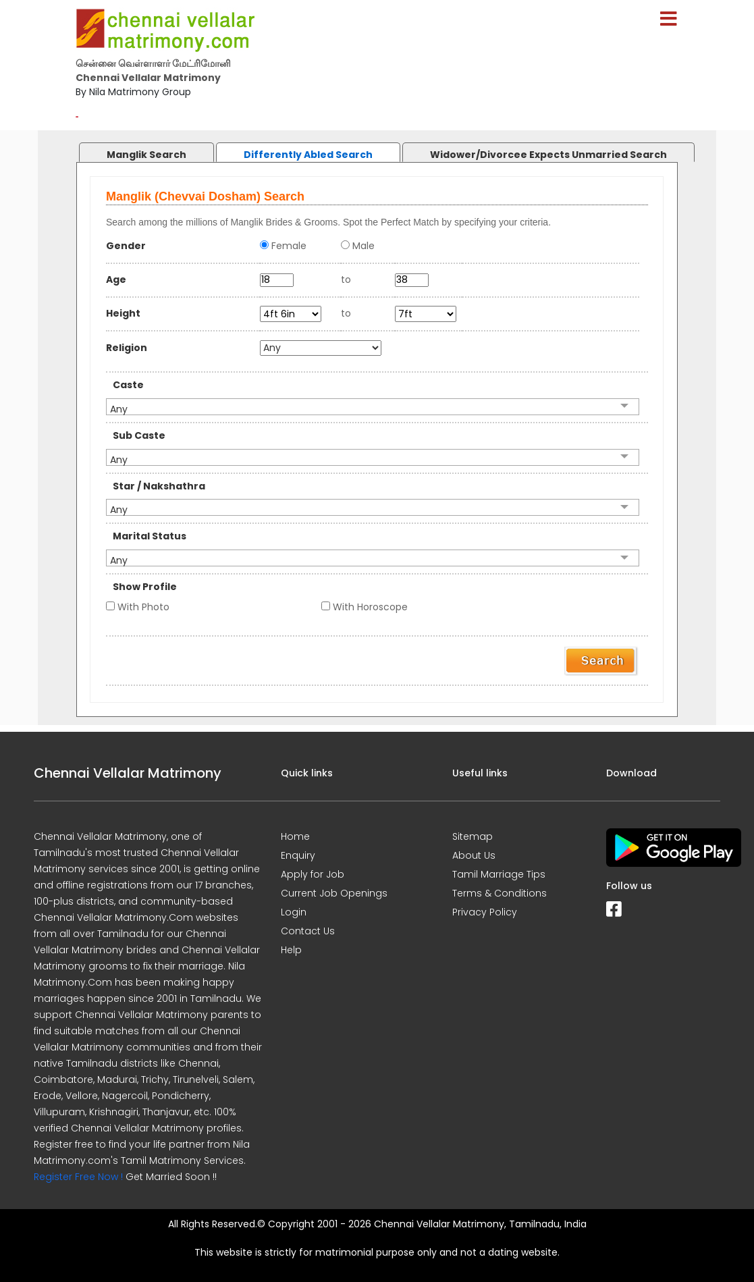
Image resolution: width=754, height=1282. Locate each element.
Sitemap (472, 836)
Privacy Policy (484, 912)
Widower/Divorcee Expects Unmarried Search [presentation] (548, 154)
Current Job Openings (334, 893)
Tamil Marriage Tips (498, 874)
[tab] (132, 149)
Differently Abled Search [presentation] (308, 154)
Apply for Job (312, 874)
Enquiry (298, 855)
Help (291, 950)
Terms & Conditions (499, 893)
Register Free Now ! (78, 1176)
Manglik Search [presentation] (146, 154)
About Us (473, 855)
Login (293, 912)
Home (295, 836)
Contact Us (308, 931)
